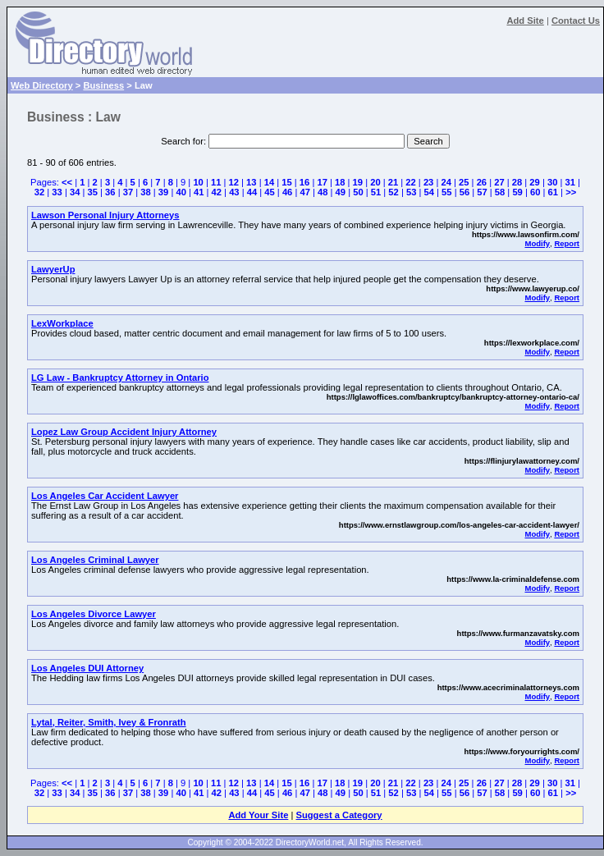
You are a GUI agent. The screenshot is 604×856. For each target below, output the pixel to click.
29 (534, 182)
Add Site (524, 20)
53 (411, 192)
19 (358, 182)
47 (304, 192)
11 (216, 182)
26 (482, 182)
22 (410, 182)
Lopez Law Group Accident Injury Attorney (124, 432)
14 (269, 182)
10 (198, 182)
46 (287, 192)
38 (145, 192)
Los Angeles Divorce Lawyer (93, 614)
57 (482, 192)
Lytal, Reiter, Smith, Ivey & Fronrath (108, 722)
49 (340, 192)
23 (428, 182)
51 (376, 192)
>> (570, 192)
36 (110, 192)
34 (75, 192)
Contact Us (575, 20)
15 (286, 182)
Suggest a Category (338, 815)
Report (566, 243)
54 (429, 192)
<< (67, 182)
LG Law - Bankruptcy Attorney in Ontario (120, 377)
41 (199, 192)
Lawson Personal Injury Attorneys (105, 215)
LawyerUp (53, 269)
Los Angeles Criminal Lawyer (95, 560)
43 (234, 192)
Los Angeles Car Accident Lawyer (104, 496)
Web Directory (42, 85)
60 (535, 192)
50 (358, 192)
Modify (537, 243)
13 (251, 182)
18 (340, 182)
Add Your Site (258, 815)
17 (322, 182)
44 (252, 192)
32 (39, 192)
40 (180, 192)
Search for (182, 141)
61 (553, 192)
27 (499, 182)
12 (234, 182)
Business (103, 85)
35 (93, 192)
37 (128, 192)
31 (570, 182)
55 (446, 192)
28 (517, 182)
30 (552, 182)
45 (269, 192)
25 (464, 182)
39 (163, 192)
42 (217, 192)
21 (393, 182)
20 (375, 182)
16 (304, 182)
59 (517, 192)
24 (446, 182)
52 (393, 192)
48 (322, 192)
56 (464, 192)
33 (57, 192)
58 (500, 192)
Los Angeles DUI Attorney (87, 668)
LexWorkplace (62, 323)
